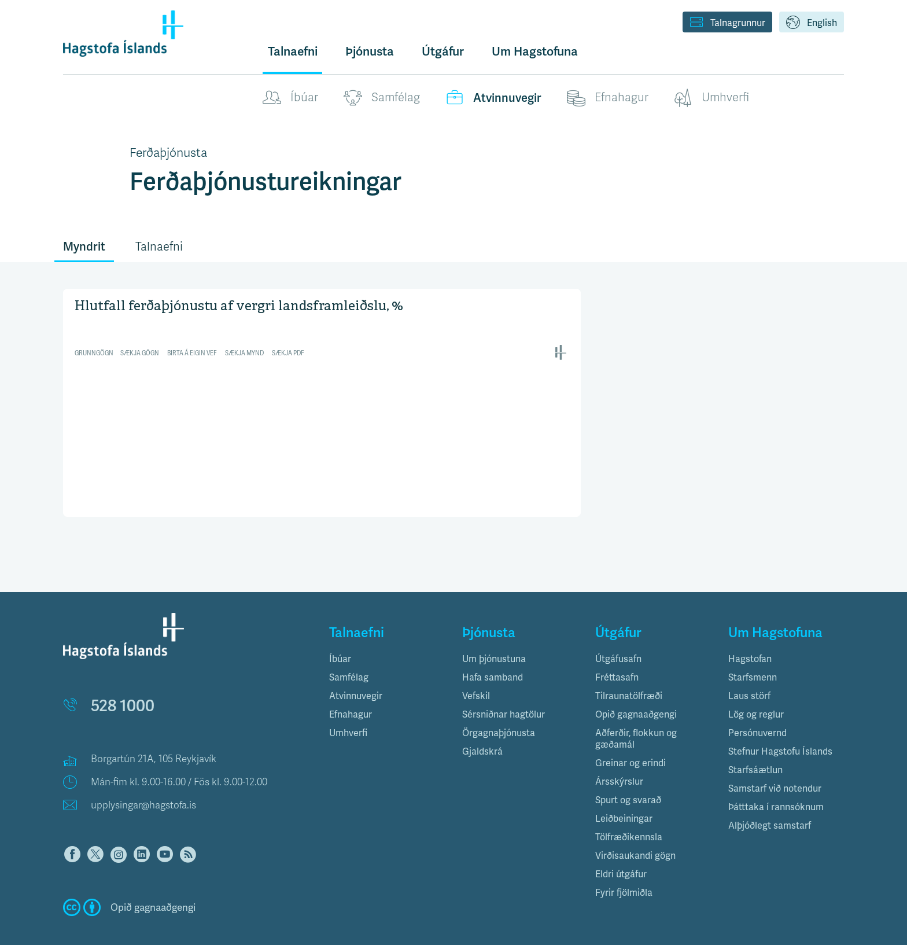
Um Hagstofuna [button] (535, 51)
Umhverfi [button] (348, 709)
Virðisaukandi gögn (635, 832)
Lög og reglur (756, 691)
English (811, 23)
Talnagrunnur (727, 23)
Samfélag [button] (348, 654)
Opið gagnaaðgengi (636, 691)
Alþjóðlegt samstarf (769, 802)
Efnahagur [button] (350, 691)
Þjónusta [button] (369, 51)
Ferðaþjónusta (168, 152)
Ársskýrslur (619, 758)
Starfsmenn (752, 654)
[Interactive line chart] (322, 328)
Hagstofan (750, 635)
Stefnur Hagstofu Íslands (780, 728)
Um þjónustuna (494, 635)
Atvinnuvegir (493, 98)
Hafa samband (492, 654)
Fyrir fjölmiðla (623, 869)
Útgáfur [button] (443, 51)
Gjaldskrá (482, 728)
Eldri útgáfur (621, 850)
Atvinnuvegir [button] (355, 672)
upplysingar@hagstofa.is (143, 781)
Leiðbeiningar (623, 795)
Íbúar (290, 98)
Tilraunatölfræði (628, 672)
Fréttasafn (617, 654)
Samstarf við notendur (774, 765)
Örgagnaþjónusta (498, 709)
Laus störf (749, 672)
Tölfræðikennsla (628, 813)
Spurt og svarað (628, 776)
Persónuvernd (757, 709)
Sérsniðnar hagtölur (503, 691)
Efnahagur (607, 98)
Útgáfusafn (618, 635)
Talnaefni (293, 51)
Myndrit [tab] (84, 246)
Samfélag (382, 98)
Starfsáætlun (755, 746)
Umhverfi (711, 98)
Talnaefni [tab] (159, 247)
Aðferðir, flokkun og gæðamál (636, 715)
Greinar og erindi (630, 739)
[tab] (387, 635)
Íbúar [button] (340, 635)
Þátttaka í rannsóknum (776, 783)
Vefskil (476, 672)
